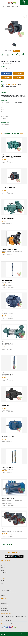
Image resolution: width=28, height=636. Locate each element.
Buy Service (4, 603)
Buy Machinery (4, 601)
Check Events (4, 610)
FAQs (2, 585)
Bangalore (4, 575)
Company (3, 580)
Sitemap (3, 595)
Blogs (2, 583)
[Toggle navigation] (2, 2)
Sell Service (4, 608)
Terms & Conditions (6, 590)
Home (2, 6)
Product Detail (10, 6)
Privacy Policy (4, 588)
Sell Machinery (4, 606)
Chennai (3, 570)
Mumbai (3, 565)
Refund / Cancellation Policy (8, 593)
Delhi (2, 563)
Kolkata (3, 567)
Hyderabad (3, 572)
